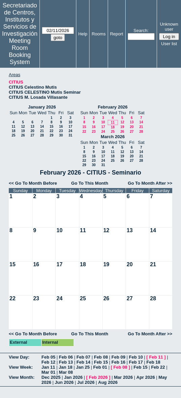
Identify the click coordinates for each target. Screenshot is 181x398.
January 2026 (42, 107)
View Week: (21, 367)
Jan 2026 (73, 377)
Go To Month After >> (150, 183)
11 (13, 126)
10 (70, 122)
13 (32, 126)
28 (42, 135)
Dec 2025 (51, 377)
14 (42, 126)
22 (51, 131)
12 (23, 126)
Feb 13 (66, 362)
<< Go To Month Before (33, 183)
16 (61, 126)
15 (51, 126)
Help (82, 33)
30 (61, 135)
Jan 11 (48, 367)
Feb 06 (66, 357)
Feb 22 (158, 367)
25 (13, 135)
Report (116, 33)
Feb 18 (153, 362)
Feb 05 (48, 357)
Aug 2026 (108, 382)
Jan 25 (82, 367)
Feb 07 (83, 357)
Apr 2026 (145, 377)
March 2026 (113, 136)
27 (32, 135)
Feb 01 (100, 367)
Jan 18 (65, 367)
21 (42, 131)
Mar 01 (48, 372)
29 (51, 135)
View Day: (19, 357)
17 (70, 126)
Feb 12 (48, 362)
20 (32, 131)
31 (70, 135)
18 (13, 131)
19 (23, 131)
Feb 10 (136, 357)
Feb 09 (118, 357)
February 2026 (113, 107)
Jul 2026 (86, 382)
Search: (141, 30)
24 (70, 131)
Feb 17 (136, 362)
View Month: (21, 377)
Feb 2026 (98, 377)
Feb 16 (118, 362)
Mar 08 (66, 372)
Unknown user (169, 27)
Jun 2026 (64, 382)
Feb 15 (101, 362)
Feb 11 (156, 357)
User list (169, 43)
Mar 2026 (123, 377)
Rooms (98, 33)
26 (23, 135)
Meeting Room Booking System (20, 51)
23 (61, 131)
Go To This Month (89, 183)
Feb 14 (83, 362)
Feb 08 (101, 357)
